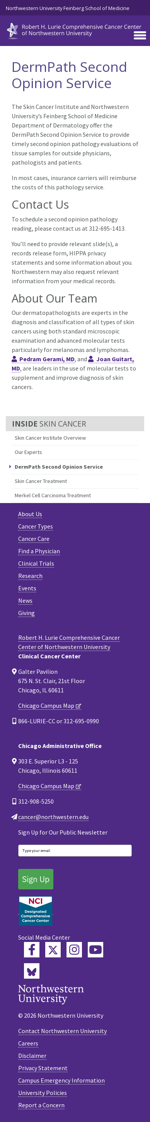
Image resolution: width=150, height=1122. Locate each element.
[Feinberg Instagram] (74, 949)
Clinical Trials (36, 563)
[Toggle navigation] (140, 36)
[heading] (75, 30)
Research (30, 576)
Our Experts (28, 452)
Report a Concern (41, 1105)
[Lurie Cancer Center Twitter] (53, 949)
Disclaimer (32, 1055)
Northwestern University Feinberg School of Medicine (68, 8)
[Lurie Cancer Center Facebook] (31, 949)
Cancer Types (35, 526)
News (25, 600)
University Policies (42, 1092)
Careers (28, 1043)
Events (27, 588)
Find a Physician (39, 551)
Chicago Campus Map (46, 705)
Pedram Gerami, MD (47, 359)
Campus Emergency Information (61, 1080)
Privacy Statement (43, 1068)
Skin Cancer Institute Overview (50, 437)
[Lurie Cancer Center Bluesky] (31, 971)
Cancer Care (33, 538)
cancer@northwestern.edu (53, 817)
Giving (26, 613)
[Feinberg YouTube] (95, 949)
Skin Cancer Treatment (41, 481)
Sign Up (35, 879)
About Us (30, 514)
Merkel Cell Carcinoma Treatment (53, 495)
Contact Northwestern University (62, 1031)
